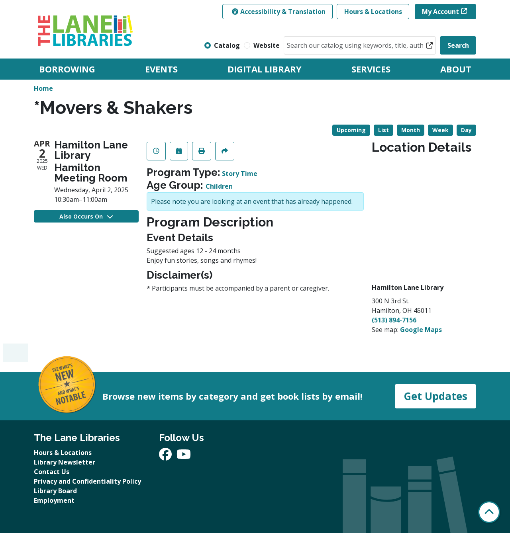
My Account (440, 11)
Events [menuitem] (161, 69)
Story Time (239, 173)
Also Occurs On (86, 216)
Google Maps (421, 329)
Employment (54, 500)
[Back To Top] (489, 512)
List (383, 130)
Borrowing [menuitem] (67, 69)
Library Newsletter (64, 462)
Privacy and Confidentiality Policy (87, 481)
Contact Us (51, 471)
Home (43, 88)
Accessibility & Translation (279, 11)
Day (466, 130)
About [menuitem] (455, 69)
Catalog (227, 45)
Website (266, 45)
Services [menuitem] (370, 69)
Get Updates (435, 396)
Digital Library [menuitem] (265, 69)
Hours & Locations (373, 11)
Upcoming (351, 130)
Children (219, 186)
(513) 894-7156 (394, 320)
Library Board (55, 490)
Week (440, 130)
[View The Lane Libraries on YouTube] (184, 456)
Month (410, 130)
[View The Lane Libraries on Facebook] (166, 456)
